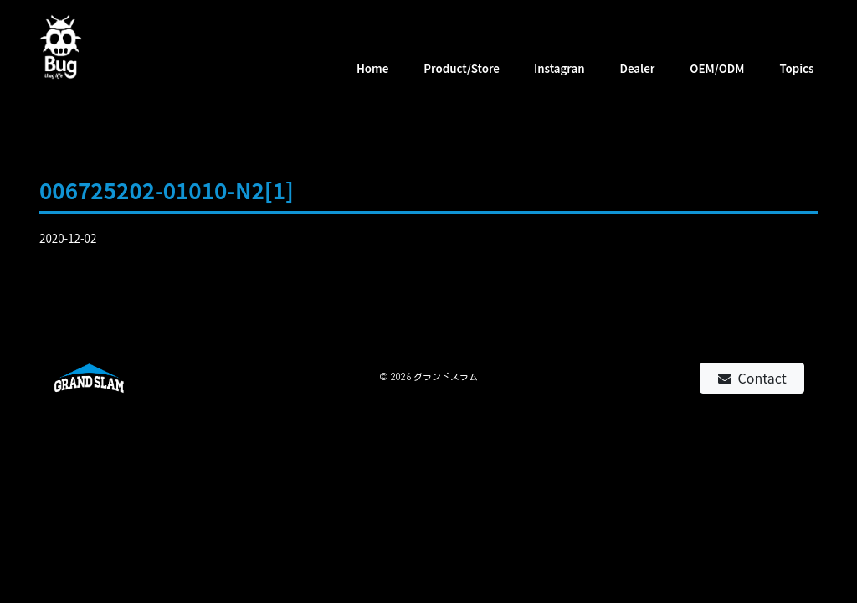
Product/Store (461, 68)
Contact (752, 378)
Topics (796, 68)
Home (373, 68)
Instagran (559, 68)
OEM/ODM (717, 68)
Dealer (637, 68)
